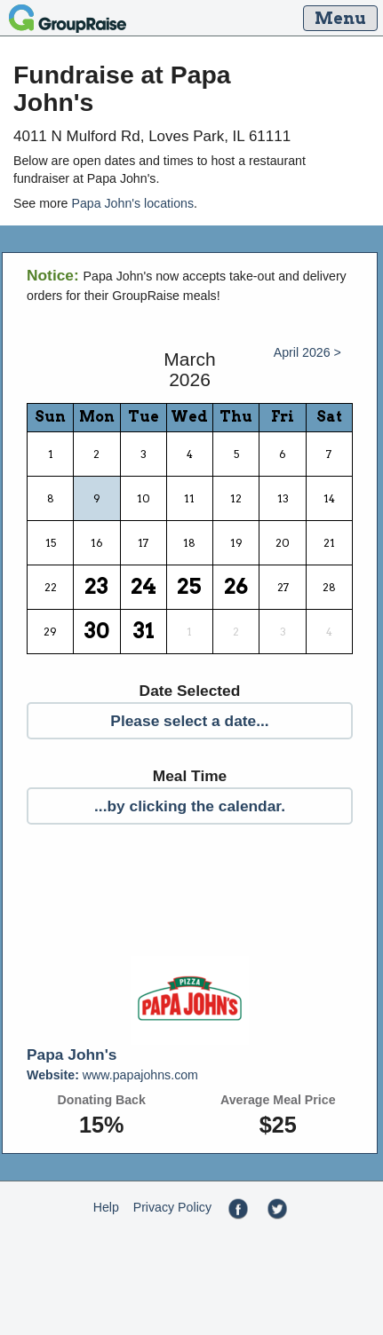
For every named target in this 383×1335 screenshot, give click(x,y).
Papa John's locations (132, 203)
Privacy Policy (172, 1207)
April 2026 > (307, 352)
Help (106, 1207)
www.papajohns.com (112, 1075)
